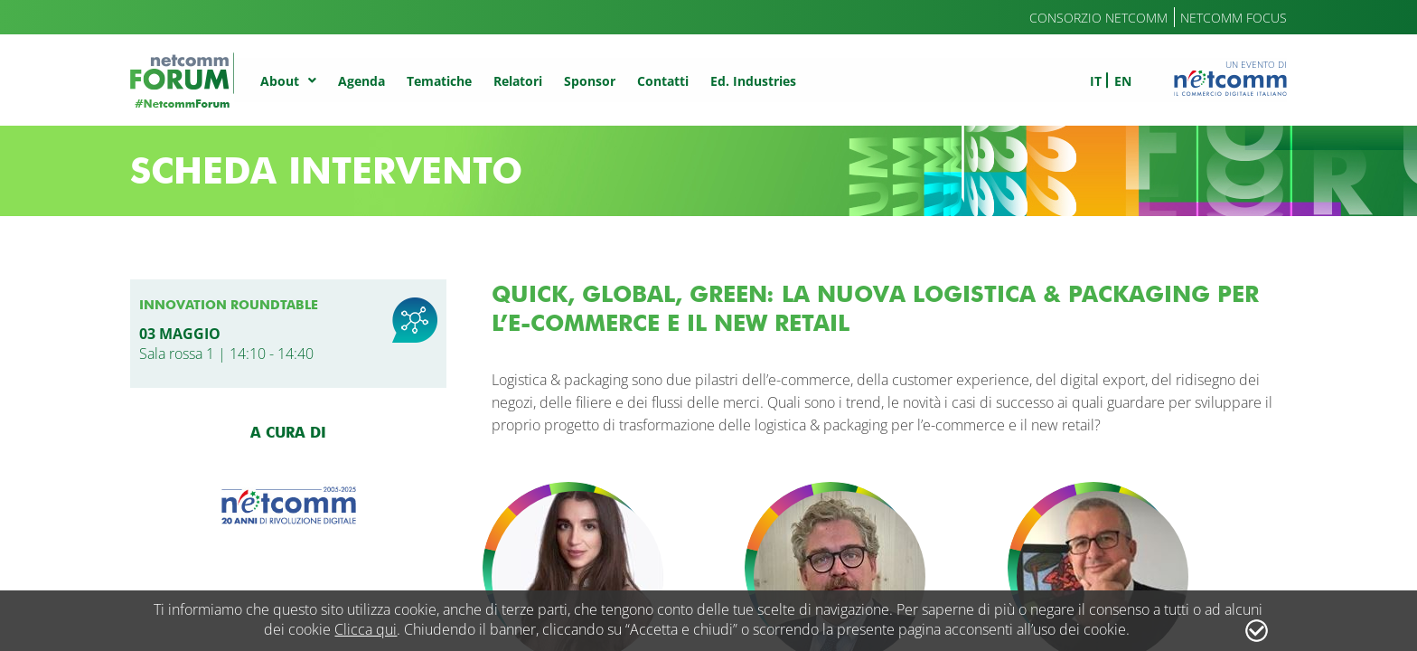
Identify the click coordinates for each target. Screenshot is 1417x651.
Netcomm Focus (1233, 17)
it (1096, 81)
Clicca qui (365, 629)
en (1122, 81)
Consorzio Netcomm (1098, 17)
